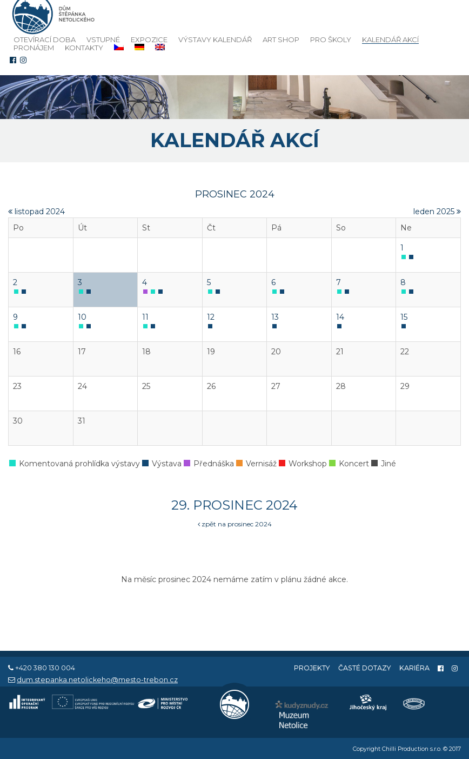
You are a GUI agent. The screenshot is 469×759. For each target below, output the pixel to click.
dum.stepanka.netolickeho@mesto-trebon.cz (97, 680)
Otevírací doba (45, 39)
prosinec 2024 (234, 194)
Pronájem (34, 47)
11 (145, 317)
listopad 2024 (36, 211)
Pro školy (330, 39)
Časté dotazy (364, 668)
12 (211, 317)
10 (82, 317)
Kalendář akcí (390, 40)
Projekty (312, 668)
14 (340, 317)
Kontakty (84, 47)
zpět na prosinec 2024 (235, 524)
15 (403, 317)
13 (275, 317)
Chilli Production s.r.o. (411, 749)
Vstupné (103, 39)
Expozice (149, 39)
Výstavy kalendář (215, 39)
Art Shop (281, 39)
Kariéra (414, 668)
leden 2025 (437, 211)
